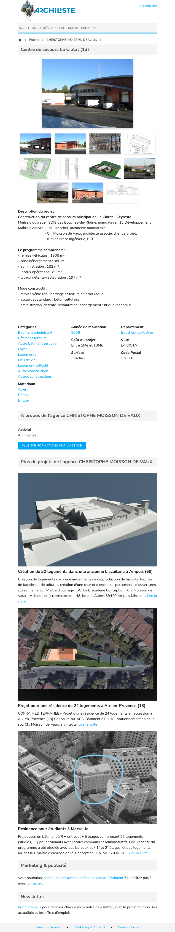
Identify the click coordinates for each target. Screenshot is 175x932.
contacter (34, 883)
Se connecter (148, 6)
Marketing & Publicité (90, 927)
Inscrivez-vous (29, 907)
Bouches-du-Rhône (137, 332)
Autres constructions (35, 376)
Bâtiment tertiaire (32, 338)
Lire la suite (87, 724)
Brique (23, 400)
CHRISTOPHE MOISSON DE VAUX (71, 40)
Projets (34, 40)
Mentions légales (47, 927)
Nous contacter (129, 927)
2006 (75, 332)
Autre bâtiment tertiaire (37, 343)
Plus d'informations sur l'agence (52, 445)
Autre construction (33, 371)
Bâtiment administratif (36, 332)
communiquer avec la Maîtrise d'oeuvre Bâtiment (84, 877)
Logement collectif (33, 365)
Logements (27, 354)
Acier (22, 389)
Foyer (22, 349)
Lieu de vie (26, 360)
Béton (23, 394)
